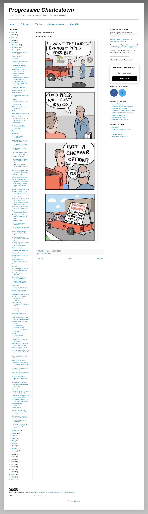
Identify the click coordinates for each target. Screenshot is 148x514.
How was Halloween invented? (18, 74)
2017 (12, 464)
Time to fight (15, 285)
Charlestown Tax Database (119, 108)
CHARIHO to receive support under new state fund (20, 396)
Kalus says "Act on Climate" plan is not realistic (20, 155)
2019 (12, 459)
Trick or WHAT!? (16, 56)
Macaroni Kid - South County (120, 136)
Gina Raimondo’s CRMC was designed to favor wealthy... (20, 298)
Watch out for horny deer (19, 253)
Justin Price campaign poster (20, 113)
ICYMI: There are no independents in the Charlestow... (18, 127)
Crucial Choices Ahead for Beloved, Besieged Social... (19, 426)
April (13, 443)
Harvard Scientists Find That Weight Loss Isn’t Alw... (20, 119)
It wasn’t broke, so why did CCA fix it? (19, 52)
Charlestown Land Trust (118, 115)
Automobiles (44, 253)
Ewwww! (14, 99)
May (13, 441)
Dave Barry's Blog (117, 134)
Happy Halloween (17, 92)
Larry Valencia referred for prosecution (19, 340)
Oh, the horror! (16, 131)
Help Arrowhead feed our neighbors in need (19, 70)
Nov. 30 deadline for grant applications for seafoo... (20, 180)
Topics (38, 24)
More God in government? (19, 382)
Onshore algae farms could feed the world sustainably (20, 318)
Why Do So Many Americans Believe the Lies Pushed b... (20, 352)
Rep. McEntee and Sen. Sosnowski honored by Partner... (19, 412)
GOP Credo (15, 308)
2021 (12, 454)
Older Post (100, 259)
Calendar (25, 24)
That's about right (17, 248)
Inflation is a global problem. (20, 177)
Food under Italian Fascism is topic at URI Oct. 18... (20, 392)
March (14, 446)
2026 (12, 32)
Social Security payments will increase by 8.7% (20, 373)
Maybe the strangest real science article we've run (20, 314)
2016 (12, 467)
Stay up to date (16, 408)
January (14, 451)
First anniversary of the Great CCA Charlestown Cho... (20, 400)
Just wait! (14, 266)
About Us (74, 24)
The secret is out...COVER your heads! (19, 330)
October (14, 50)
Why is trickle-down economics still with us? (19, 260)
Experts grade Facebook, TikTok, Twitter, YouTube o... (20, 166)
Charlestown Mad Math (18, 87)
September (15, 430)
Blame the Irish (16, 104)
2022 (12, 42)
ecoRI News (115, 127)
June (13, 438)
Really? (14, 111)
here (129, 52)
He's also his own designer (19, 288)
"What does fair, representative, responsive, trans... (20, 304)
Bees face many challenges (20, 250)
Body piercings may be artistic (20, 294)
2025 (12, 35)
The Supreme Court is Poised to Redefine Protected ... (20, 228)
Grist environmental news (119, 132)
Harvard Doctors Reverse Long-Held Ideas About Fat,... (19, 160)
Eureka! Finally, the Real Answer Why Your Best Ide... (19, 233)
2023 (12, 40)
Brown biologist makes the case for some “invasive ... (20, 416)
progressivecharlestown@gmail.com (126, 47)
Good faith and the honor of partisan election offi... (20, 277)
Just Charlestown (55, 24)
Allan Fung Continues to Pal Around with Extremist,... (20, 171)
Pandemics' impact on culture (20, 189)
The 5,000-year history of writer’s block (19, 420)
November (15, 47)
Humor (49, 253)
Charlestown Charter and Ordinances (122, 106)
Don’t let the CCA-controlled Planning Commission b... (20, 192)
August (14, 433)
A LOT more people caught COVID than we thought (20, 269)
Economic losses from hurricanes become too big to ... (20, 238)
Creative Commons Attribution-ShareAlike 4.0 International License (55, 492)
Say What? (15, 389)
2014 (12, 472)
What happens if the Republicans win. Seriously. (18, 335)
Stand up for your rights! (19, 360)
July (13, 435)
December (15, 45)
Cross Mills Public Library (119, 117)
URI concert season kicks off (20, 152)
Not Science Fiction (17, 122)
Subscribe (124, 78)
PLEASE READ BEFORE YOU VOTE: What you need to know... (19, 83)
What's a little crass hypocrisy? (17, 404)
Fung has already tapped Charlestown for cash (19, 281)
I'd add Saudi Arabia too (19, 245)
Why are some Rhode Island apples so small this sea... (20, 207)
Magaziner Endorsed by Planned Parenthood (19, 291)
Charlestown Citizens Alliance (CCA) (122, 113)
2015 (12, 469)
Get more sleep (16, 116)
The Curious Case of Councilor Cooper (18, 326)
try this (117, 36)
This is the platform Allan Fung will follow (19, 224)
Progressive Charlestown (41, 10)
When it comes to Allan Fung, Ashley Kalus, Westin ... (20, 199)
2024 (12, 37)
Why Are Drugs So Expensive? (17, 136)
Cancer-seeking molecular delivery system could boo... (19, 185)
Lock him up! (15, 311)
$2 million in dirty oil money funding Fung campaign (20, 203)
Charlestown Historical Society (120, 119)
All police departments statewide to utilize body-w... (20, 378)
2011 (12, 479)
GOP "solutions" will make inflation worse (19, 145)
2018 (12, 461)
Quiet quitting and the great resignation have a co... (20, 140)
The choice (15, 59)
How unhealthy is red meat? (20, 102)
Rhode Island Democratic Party (121, 129)
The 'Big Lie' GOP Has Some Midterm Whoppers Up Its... (20, 216)
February (15, 448)
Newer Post (39, 259)
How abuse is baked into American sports (19, 66)
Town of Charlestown (118, 104)
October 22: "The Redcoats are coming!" (20, 385)
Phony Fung (15, 133)
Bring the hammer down (19, 90)
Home (11, 24)
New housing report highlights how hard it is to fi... (20, 78)
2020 (12, 456)
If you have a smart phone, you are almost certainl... (20, 211)
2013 (12, 474)
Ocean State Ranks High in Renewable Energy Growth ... (20, 364)
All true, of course (17, 196)
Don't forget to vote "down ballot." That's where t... (19, 149)
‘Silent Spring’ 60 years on (19, 348)
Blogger (77, 501)
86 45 (13, 263)
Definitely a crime (17, 221)
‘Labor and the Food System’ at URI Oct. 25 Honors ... (20, 344)
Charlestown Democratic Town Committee (124, 110)
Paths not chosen (17, 174)
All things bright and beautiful (20, 243)
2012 (12, 477)
